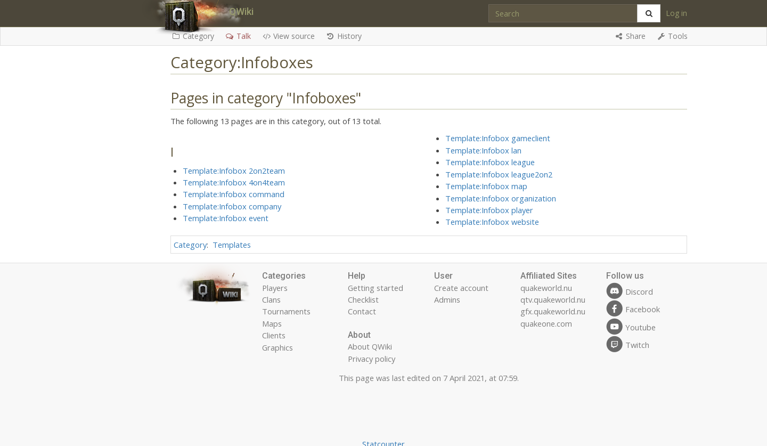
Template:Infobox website (492, 221)
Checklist (363, 299)
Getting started (375, 287)
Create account (461, 287)
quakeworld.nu (546, 287)
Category (190, 244)
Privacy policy (371, 358)
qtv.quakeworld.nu (552, 299)
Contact (362, 311)
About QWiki (370, 346)
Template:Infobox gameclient (497, 138)
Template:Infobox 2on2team (234, 170)
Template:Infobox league (490, 162)
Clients (273, 335)
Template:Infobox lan (483, 150)
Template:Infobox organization (500, 198)
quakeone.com (546, 323)
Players (275, 287)
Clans (271, 299)
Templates (232, 244)
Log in (676, 13)
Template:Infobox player (489, 210)
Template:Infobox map (486, 186)
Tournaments (286, 311)
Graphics (277, 347)
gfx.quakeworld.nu (552, 311)
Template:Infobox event (225, 218)
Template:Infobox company (232, 206)
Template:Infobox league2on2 (498, 174)
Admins (447, 299)
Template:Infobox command (233, 194)
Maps (272, 323)
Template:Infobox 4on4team (234, 182)
